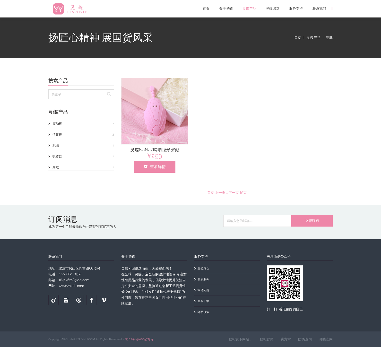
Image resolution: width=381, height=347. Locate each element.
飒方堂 (286, 339)
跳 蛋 (81, 145)
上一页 (220, 193)
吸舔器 (81, 156)
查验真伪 (201, 268)
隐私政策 (201, 312)
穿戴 (329, 38)
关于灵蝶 (226, 8)
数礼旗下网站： (240, 339)
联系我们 (319, 8)
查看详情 (155, 166)
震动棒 (81, 124)
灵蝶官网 (326, 339)
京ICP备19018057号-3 (139, 339)
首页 (206, 8)
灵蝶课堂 (272, 8)
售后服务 (201, 279)
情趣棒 (81, 134)
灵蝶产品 (249, 8)
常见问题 (201, 290)
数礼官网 (266, 339)
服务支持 (296, 8)
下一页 (234, 193)
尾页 (243, 193)
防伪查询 (305, 339)
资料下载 (201, 301)
